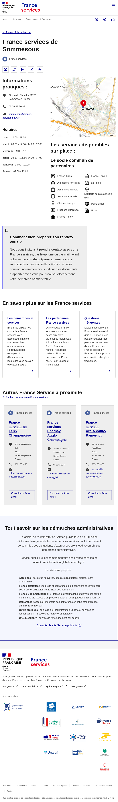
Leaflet (100, 135)
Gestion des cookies (104, 786)
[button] (83, 103)
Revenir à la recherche (18, 32)
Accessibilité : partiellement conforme (32, 786)
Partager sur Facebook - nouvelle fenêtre (5, 69)
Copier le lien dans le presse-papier (40, 69)
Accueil (5, 19)
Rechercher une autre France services (27, 397)
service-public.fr (30, 686)
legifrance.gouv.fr (54, 686)
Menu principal (114, 4)
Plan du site (7, 786)
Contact (10, 791)
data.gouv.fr (77, 686)
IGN (107, 135)
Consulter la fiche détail (20, 495)
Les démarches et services (20, 320)
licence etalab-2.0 (103, 798)
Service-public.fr (66, 537)
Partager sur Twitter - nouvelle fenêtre (14, 69)
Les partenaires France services (57, 320)
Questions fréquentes (92, 320)
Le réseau (17, 19)
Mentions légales (60, 786)
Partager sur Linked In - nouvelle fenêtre (23, 69)
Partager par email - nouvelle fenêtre (31, 69)
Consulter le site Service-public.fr (57, 625)
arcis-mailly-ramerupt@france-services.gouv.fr (94, 473)
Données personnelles (81, 786)
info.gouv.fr (8, 686)
